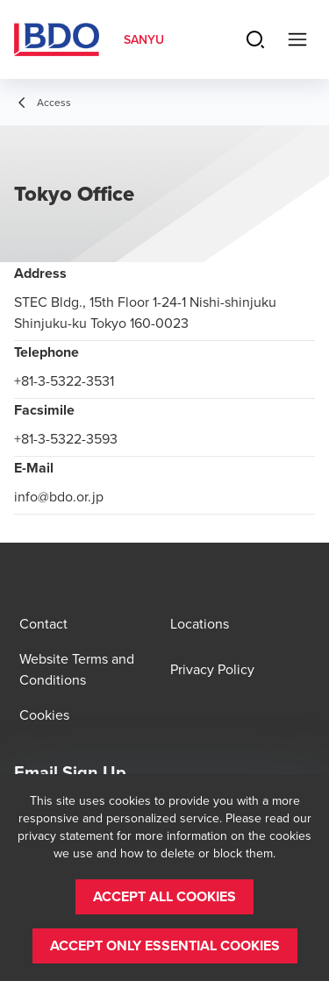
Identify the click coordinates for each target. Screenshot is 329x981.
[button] (164, 896)
